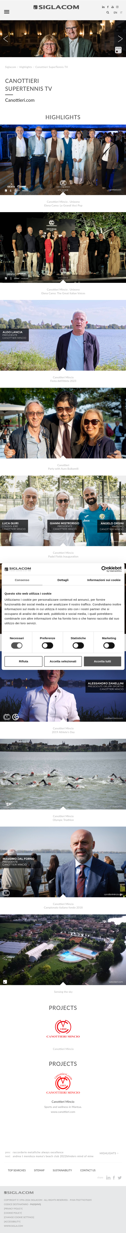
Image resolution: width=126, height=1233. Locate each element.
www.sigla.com (13, 1223)
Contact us (88, 1167)
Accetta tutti (102, 661)
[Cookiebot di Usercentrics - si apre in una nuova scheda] (104, 569)
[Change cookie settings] (19, 1214)
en (115, 11)
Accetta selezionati (63, 661)
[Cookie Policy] (13, 1210)
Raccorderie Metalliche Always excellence (38, 1149)
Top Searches (17, 1167)
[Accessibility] (12, 1218)
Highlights (26, 64)
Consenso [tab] (22, 580)
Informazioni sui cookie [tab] (104, 580)
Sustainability (62, 1167)
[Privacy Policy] (13, 1205)
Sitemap (39, 1167)
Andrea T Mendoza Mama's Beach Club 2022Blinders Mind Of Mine (53, 1153)
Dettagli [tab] (63, 580)
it (121, 11)
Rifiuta (23, 661)
